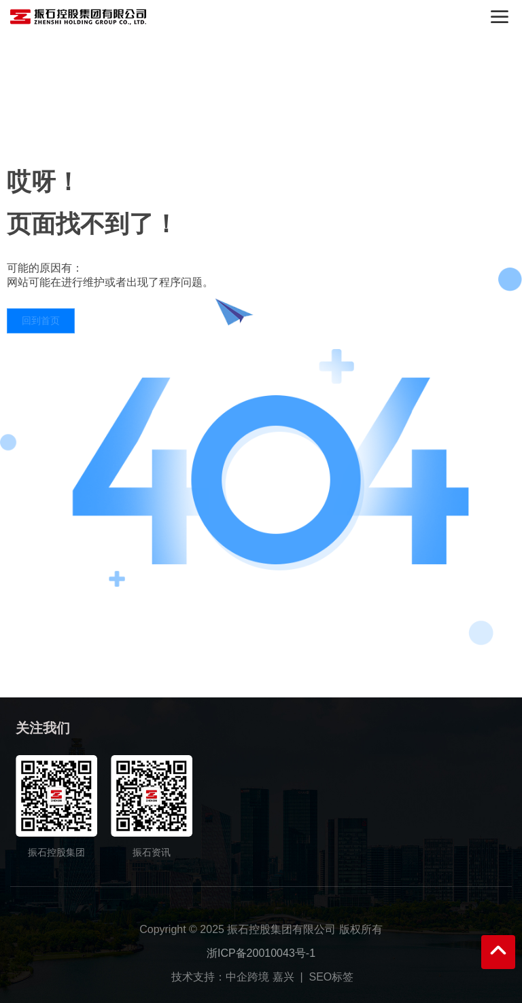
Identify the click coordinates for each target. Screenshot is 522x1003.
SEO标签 (331, 977)
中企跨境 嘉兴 (260, 977)
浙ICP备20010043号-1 (261, 953)
